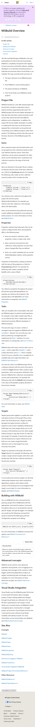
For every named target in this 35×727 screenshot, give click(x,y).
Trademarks (16, 719)
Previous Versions (18, 711)
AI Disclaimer (7, 711)
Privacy (20, 713)
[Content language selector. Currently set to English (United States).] (12, 697)
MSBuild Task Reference (9, 360)
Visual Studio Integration (10, 51)
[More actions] (32, 25)
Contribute (13, 713)
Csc (18, 353)
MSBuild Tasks (6, 642)
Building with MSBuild (9, 46)
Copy (3, 350)
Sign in (32, 2)
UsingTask (4, 333)
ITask (13, 338)
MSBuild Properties (7, 650)
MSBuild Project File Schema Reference (14, 671)
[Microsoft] (17, 2)
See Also (5, 54)
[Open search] (27, 2)
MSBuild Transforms (8, 663)
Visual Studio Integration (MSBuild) (12, 667)
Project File (6, 44)
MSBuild (4, 634)
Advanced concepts (8, 49)
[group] (17, 527)
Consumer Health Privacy (11, 716)
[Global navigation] (2, 2)
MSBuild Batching (7, 654)
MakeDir (22, 350)
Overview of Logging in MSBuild (11, 658)
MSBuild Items (8, 218)
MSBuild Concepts (11, 25)
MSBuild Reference (7, 679)
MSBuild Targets (14, 491)
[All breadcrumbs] (3, 25)
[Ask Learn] (28, 25)
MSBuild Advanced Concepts (13, 621)
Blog (5, 713)
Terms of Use (7, 719)
